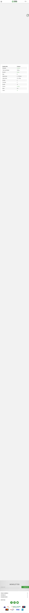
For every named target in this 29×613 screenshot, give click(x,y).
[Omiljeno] (26, 1)
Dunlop (18, 72)
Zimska (18, 86)
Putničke (18, 68)
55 (17, 90)
